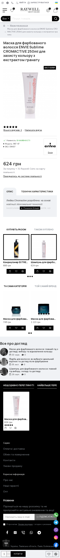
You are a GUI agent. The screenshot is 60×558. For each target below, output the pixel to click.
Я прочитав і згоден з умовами (27, 524)
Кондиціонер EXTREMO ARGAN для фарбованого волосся (16, 262)
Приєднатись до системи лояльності (22, 176)
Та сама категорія (15, 286)
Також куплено (43, 229)
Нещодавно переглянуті (18, 385)
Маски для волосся (19, 25)
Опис (9, 191)
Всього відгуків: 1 (13, 130)
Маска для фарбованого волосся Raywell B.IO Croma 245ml (16, 318)
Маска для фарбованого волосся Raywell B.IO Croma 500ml (44, 318)
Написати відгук (33, 130)
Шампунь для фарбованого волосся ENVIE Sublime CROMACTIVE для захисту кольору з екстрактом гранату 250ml (44, 262)
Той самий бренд (45, 286)
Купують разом (16, 229)
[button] (28, 276)
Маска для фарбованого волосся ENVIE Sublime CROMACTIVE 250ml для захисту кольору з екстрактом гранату (16, 419)
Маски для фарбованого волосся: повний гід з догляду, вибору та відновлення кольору (33, 350)
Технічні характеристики (37, 191)
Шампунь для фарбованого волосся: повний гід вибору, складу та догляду (32, 370)
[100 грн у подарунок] (6, 542)
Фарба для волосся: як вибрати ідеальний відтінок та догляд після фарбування (31, 360)
